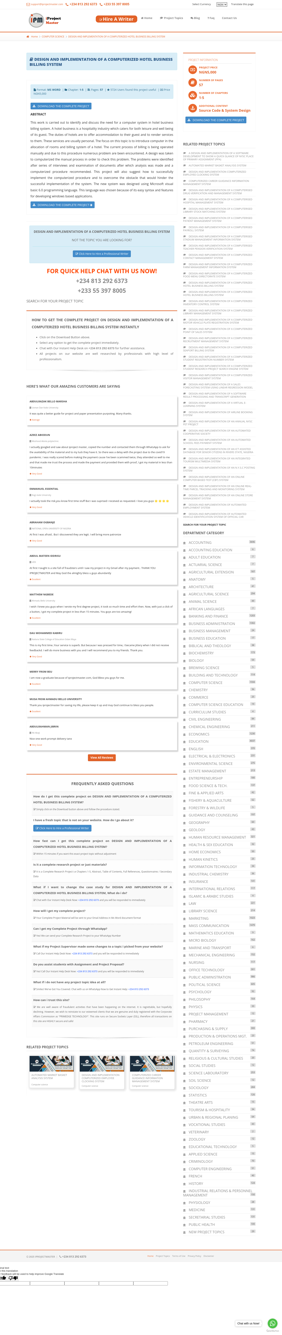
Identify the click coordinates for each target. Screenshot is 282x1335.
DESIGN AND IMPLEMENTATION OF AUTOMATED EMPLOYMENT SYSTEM (214, 506)
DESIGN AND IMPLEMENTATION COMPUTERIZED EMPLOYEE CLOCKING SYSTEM (214, 173)
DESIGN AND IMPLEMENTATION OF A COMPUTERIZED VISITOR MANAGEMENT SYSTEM (217, 376)
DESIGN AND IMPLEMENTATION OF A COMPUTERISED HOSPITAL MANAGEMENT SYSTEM (217, 201)
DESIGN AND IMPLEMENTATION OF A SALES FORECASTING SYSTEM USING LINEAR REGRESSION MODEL (218, 386)
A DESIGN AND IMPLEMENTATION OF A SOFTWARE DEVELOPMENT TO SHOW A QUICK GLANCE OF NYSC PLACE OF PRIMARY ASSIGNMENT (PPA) (218, 156)
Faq (211, 18)
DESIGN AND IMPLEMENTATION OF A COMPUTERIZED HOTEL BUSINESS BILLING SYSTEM (116, 36)
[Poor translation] (13, 1278)
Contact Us (229, 18)
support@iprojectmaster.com (44, 4)
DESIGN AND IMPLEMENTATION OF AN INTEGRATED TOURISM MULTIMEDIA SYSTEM (216, 460)
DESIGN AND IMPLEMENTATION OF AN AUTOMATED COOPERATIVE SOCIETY (217, 432)
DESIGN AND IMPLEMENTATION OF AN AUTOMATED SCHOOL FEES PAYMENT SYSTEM (217, 441)
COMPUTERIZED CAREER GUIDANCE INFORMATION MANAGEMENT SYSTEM (216, 182)
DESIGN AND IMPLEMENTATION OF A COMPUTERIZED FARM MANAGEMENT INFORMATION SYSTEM (217, 265)
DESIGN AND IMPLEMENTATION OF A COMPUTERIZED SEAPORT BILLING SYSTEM (217, 349)
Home (146, 18)
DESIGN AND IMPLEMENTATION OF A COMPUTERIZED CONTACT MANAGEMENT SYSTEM (217, 256)
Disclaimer (208, 1255)
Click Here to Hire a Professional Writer (101, 254)
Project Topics (171, 18)
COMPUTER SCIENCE (53, 36)
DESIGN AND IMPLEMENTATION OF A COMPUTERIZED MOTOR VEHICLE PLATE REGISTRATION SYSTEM (217, 321)
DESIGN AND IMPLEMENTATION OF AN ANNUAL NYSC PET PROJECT (217, 423)
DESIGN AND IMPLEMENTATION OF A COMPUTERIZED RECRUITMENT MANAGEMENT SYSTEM (217, 339)
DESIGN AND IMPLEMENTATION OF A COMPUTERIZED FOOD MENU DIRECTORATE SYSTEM (217, 275)
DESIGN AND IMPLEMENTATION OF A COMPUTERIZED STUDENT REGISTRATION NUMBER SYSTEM (217, 358)
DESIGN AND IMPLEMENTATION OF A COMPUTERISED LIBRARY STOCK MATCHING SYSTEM (217, 210)
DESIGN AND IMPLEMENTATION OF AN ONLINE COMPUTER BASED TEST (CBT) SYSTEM (213, 478)
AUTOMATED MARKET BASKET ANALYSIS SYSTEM (214, 165)
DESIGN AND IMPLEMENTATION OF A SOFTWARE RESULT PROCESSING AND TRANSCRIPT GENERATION (214, 395)
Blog (195, 18)
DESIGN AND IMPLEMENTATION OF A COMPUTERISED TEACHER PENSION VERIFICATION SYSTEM (217, 247)
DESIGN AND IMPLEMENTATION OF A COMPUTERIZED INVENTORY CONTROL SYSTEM (217, 302)
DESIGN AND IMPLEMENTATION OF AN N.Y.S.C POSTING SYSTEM (219, 469)
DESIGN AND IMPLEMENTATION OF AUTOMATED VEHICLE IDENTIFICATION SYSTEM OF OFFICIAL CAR (214, 515)
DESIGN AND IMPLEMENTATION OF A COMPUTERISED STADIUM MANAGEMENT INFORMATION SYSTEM (217, 238)
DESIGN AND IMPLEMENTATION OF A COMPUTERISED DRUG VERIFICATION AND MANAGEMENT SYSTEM (217, 191)
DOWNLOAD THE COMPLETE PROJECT (61, 106)
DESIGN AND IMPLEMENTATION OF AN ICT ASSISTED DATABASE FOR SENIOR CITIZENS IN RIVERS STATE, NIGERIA (218, 450)
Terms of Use (178, 1255)
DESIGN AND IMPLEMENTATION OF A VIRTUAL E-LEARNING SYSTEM (214, 404)
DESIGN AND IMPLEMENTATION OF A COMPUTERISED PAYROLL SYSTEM (217, 228)
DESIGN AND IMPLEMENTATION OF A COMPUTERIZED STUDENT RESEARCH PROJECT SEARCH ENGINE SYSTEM (217, 367)
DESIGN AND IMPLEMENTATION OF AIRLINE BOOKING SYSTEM (218, 413)
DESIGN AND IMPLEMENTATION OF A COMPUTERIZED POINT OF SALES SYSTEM (217, 330)
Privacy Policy (194, 1255)
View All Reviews (101, 757)
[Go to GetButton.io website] (272, 1331)
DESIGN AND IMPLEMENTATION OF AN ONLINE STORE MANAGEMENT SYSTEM (218, 496)
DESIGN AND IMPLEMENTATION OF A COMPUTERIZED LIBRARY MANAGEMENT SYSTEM (217, 312)
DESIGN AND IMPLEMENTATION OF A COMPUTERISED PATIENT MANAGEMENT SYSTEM (217, 219)
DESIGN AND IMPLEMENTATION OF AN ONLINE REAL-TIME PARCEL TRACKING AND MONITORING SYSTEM (217, 487)
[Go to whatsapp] (272, 1323)
